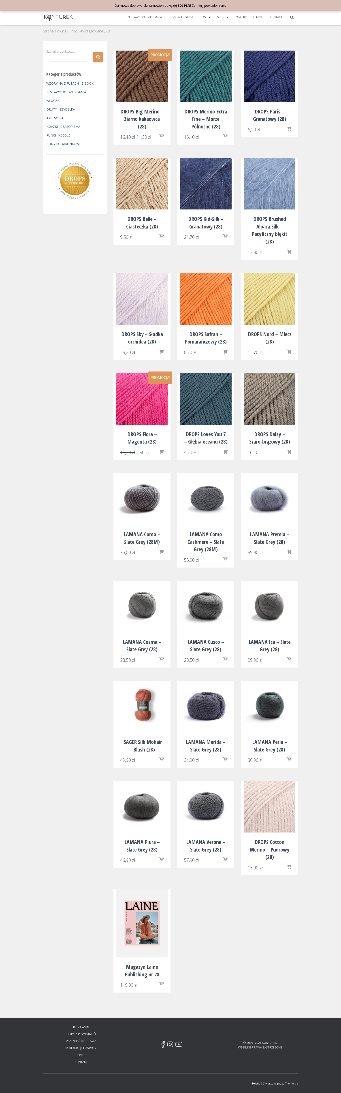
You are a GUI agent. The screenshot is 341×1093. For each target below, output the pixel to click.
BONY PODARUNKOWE (63, 144)
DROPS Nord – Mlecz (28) (269, 337)
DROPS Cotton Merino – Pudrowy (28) (269, 849)
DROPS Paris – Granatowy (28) (269, 115)
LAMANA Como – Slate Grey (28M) (142, 537)
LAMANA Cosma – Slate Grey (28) (142, 645)
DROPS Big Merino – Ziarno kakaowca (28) (142, 119)
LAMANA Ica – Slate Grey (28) (270, 645)
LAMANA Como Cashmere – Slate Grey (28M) (206, 541)
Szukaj (98, 57)
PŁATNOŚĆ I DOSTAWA (81, 1041)
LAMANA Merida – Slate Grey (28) (206, 745)
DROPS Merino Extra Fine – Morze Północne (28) (205, 119)
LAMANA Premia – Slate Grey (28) (269, 537)
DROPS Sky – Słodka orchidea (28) (142, 337)
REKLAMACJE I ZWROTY (81, 1048)
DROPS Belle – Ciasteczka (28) (142, 222)
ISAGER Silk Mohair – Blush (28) (142, 745)
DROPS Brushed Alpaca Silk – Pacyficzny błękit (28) (269, 230)
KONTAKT (276, 17)
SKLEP (222, 17)
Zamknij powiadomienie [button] (209, 5)
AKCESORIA (54, 118)
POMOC (81, 1055)
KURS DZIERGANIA (181, 17)
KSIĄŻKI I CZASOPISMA (63, 126)
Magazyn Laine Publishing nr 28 (142, 970)
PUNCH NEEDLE (58, 135)
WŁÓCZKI (53, 100)
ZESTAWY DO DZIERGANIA (144, 17)
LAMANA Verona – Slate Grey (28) (205, 845)
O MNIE (258, 17)
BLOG (205, 17)
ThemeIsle (291, 1083)
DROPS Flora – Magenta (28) (142, 437)
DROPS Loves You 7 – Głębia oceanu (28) (206, 437)
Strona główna (54, 31)
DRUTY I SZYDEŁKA (60, 109)
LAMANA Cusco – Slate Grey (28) (206, 645)
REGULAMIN (81, 1027)
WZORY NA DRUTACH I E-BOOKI (70, 83)
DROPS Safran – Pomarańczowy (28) (206, 337)
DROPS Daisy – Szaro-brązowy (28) (269, 437)
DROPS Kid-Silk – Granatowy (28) (205, 222)
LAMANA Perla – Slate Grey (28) (269, 745)
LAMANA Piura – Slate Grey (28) (142, 845)
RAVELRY (241, 17)
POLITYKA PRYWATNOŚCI (81, 1034)
